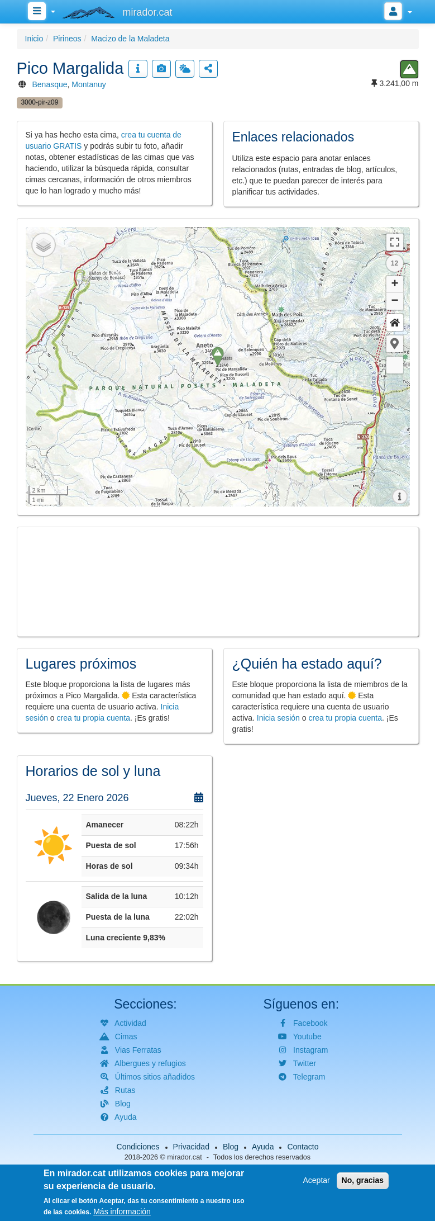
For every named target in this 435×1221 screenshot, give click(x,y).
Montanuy (88, 84)
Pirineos (67, 38)
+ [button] (394, 284)
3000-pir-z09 (40, 102)
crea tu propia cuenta (94, 717)
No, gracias (363, 1180)
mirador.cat (184, 1157)
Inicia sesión (278, 717)
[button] (394, 343)
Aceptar (316, 1180)
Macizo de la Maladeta (130, 38)
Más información (122, 1211)
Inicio (34, 38)
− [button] (394, 301)
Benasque (50, 84)
